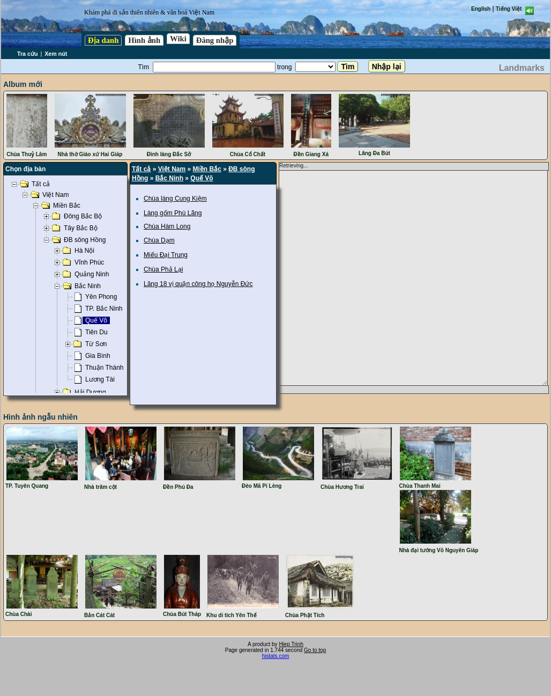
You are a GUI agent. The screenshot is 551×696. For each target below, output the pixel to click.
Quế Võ (201, 178)
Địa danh (103, 40)
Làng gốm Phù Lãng (173, 213)
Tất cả (141, 169)
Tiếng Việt (509, 9)
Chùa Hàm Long (167, 226)
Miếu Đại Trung (166, 255)
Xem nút (55, 53)
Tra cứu (27, 53)
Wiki (178, 38)
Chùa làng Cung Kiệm (175, 198)
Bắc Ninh (169, 178)
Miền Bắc (207, 169)
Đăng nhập (215, 40)
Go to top (315, 650)
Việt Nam (171, 169)
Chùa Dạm (159, 240)
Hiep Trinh (291, 644)
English (480, 9)
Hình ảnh (144, 40)
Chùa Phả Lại (163, 269)
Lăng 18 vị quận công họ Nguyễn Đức (198, 284)
